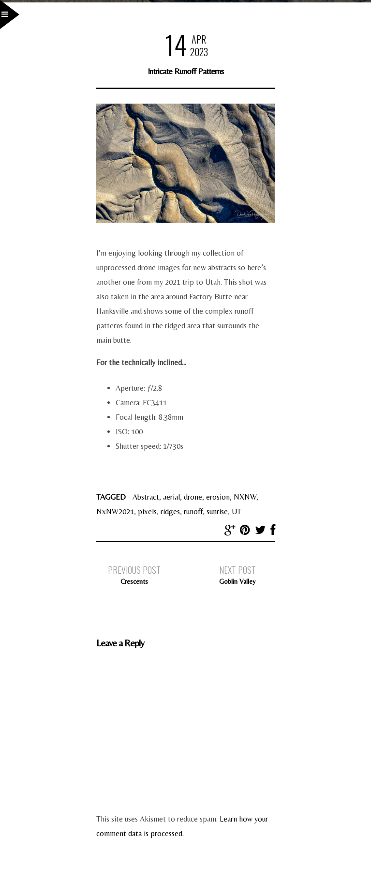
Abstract (146, 497)
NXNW (245, 497)
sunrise (217, 511)
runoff (193, 511)
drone (193, 497)
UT (236, 511)
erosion (218, 497)
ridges (170, 511)
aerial (171, 497)
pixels (147, 511)
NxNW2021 (115, 511)
